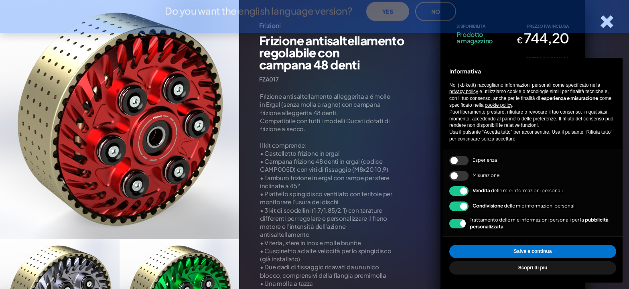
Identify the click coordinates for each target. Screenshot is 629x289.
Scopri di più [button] (533, 268)
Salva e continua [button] (533, 251)
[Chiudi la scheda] (607, 21)
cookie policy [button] (498, 105)
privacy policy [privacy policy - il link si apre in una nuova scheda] (463, 91)
